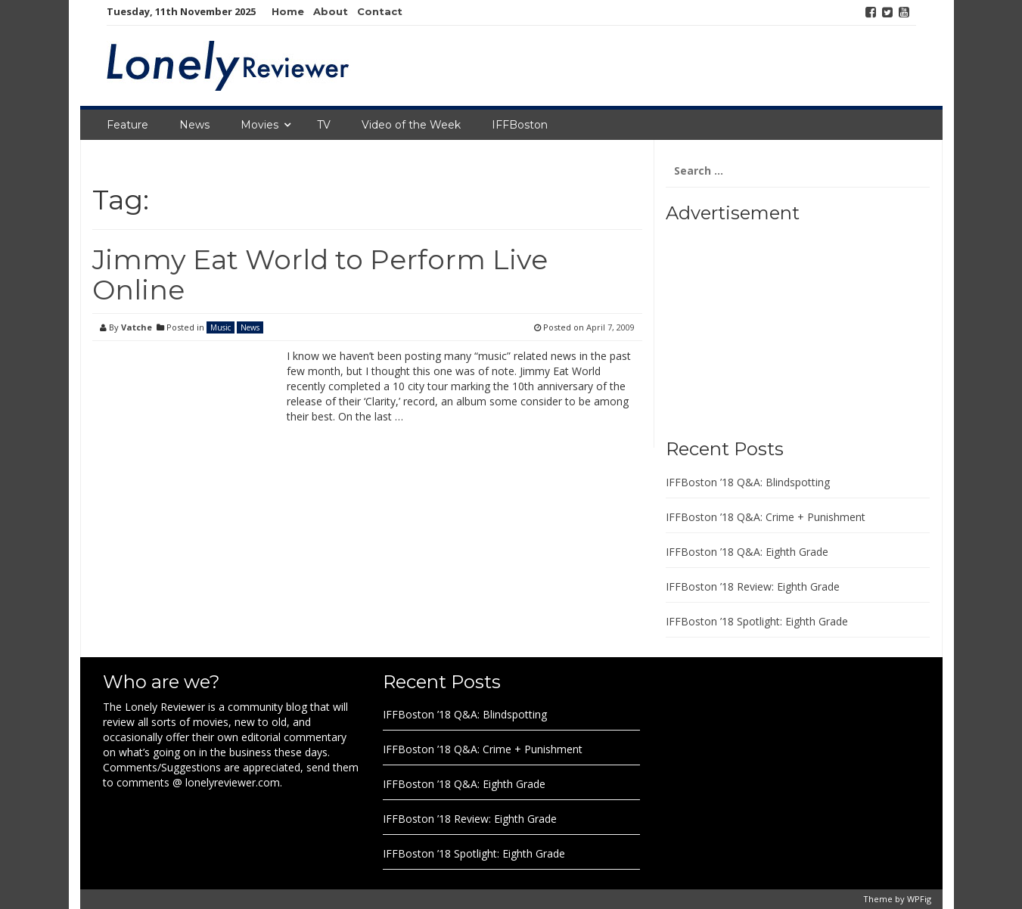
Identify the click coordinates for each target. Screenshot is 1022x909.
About (330, 11)
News (194, 125)
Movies (259, 125)
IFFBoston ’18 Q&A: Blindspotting (748, 482)
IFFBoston (520, 125)
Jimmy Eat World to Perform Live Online (320, 274)
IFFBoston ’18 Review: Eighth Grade (753, 586)
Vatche (136, 327)
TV (324, 125)
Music (220, 327)
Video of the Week (411, 125)
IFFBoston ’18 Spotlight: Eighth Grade (757, 621)
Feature (127, 125)
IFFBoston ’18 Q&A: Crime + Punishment (765, 517)
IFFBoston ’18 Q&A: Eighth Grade (747, 551)
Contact (379, 11)
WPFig (919, 898)
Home (288, 11)
